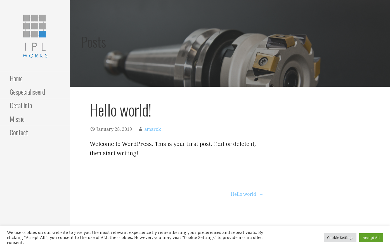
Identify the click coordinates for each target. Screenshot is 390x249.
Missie (17, 119)
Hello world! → (247, 194)
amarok (152, 129)
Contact (19, 132)
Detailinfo (21, 105)
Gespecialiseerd (27, 92)
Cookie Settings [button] (340, 238)
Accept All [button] (371, 238)
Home (16, 78)
